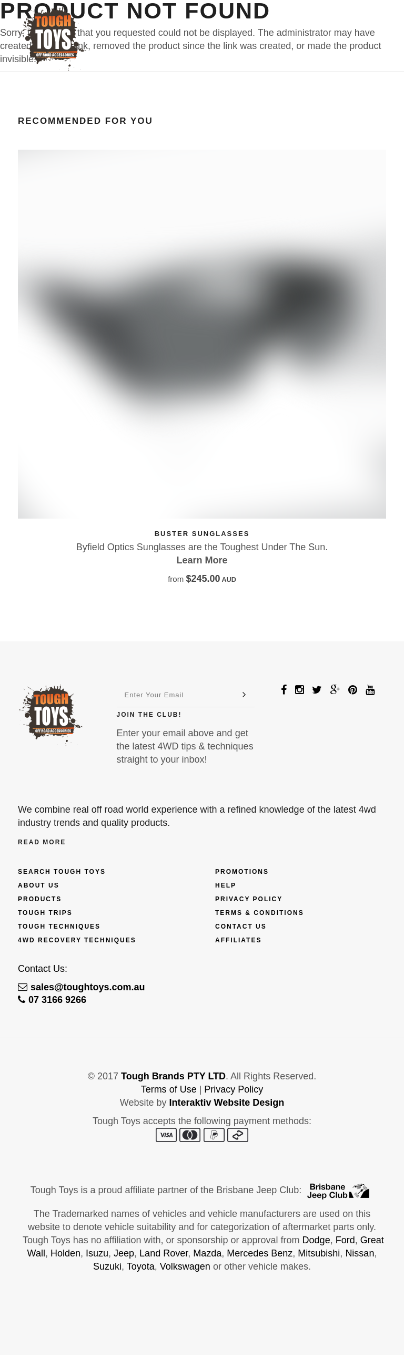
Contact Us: (42, 968)
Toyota (141, 1266)
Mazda (207, 1253)
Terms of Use (169, 1089)
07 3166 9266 (52, 1000)
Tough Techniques (59, 926)
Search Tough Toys (62, 871)
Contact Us (241, 926)
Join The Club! (149, 714)
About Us (38, 885)
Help (225, 885)
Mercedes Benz (259, 1253)
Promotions (242, 871)
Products (40, 899)
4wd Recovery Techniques (77, 940)
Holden (65, 1253)
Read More (42, 842)
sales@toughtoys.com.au (81, 987)
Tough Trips (45, 913)
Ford (345, 1240)
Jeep (124, 1253)
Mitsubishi (319, 1253)
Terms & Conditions (259, 913)
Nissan (359, 1253)
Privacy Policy (248, 899)
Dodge (316, 1240)
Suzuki (107, 1266)
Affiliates (238, 940)
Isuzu (97, 1253)
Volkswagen (185, 1266)
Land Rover (163, 1253)
